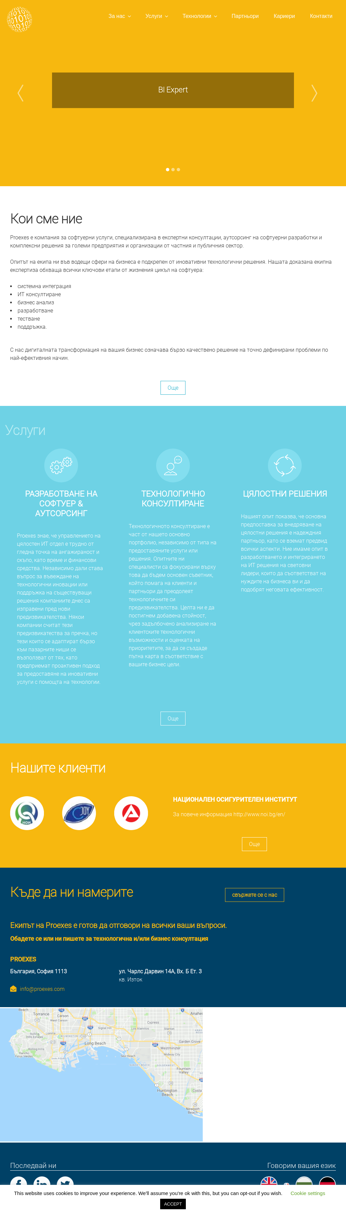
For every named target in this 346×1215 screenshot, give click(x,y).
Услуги (157, 16)
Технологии (200, 16)
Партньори (245, 16)
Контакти (321, 16)
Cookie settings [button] (308, 1193)
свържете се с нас (254, 894)
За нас (120, 16)
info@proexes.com (42, 988)
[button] (26, 93)
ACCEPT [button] (173, 1204)
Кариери (284, 16)
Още (173, 388)
